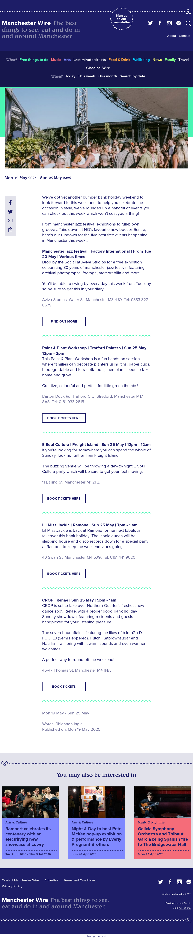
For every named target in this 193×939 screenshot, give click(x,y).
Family (170, 60)
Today (70, 76)
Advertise (51, 880)
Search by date (132, 76)
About (171, 36)
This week (86, 76)
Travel (183, 60)
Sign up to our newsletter (122, 18)
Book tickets (64, 687)
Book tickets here (64, 418)
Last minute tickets (89, 60)
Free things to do (33, 60)
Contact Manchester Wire (20, 880)
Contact (184, 36)
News (157, 60)
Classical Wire (98, 68)
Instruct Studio (182, 903)
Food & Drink (119, 60)
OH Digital (185, 907)
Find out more (64, 321)
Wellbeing (141, 60)
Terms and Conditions (79, 880)
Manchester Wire (26, 23)
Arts (67, 60)
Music (56, 60)
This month (107, 76)
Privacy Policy (12, 886)
